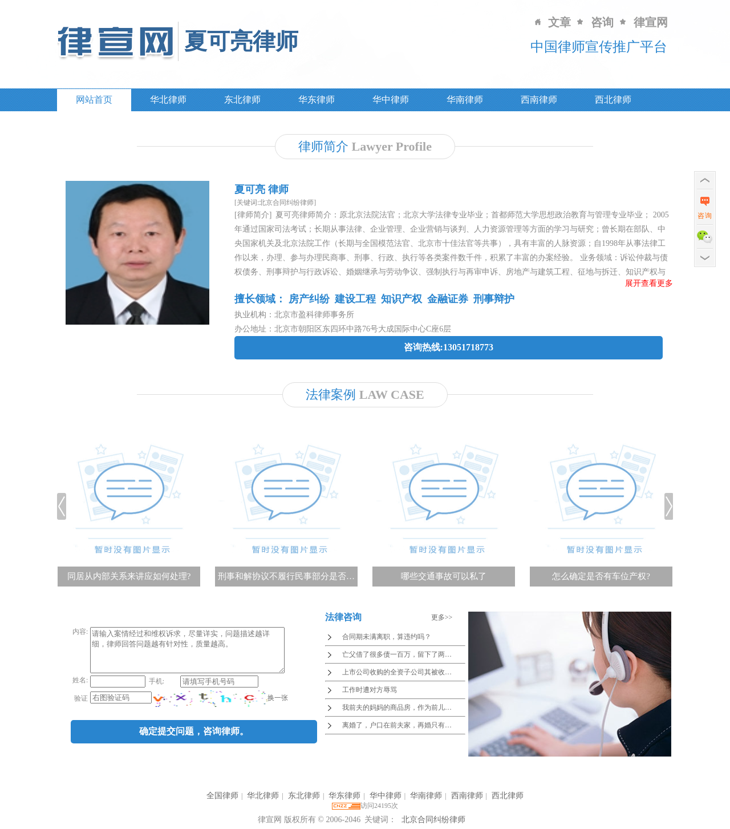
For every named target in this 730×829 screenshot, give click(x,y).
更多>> (442, 617)
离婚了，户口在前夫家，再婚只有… (397, 725)
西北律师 (613, 99)
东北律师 (242, 99)
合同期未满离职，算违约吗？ (386, 637)
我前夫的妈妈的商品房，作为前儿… (397, 707)
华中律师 (390, 99)
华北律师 (168, 99)
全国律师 (222, 795)
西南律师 (539, 99)
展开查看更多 (649, 283)
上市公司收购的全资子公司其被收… (397, 672)
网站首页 (94, 99)
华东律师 (316, 99)
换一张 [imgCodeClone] (276, 706)
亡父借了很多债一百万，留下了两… (397, 654)
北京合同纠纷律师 (433, 819)
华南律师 (465, 99)
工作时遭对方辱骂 (369, 690)
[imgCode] (209, 706)
